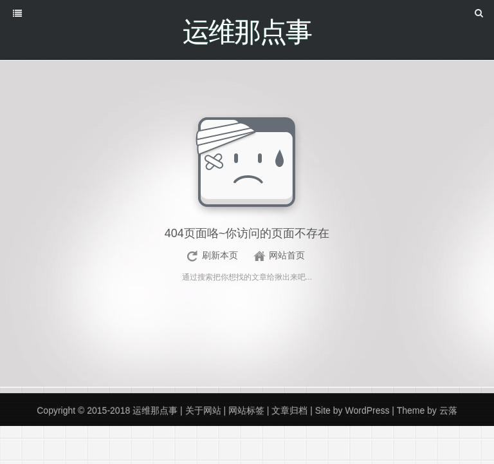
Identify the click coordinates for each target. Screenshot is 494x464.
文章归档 (289, 410)
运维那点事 (155, 410)
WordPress (367, 410)
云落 (448, 410)
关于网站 (203, 410)
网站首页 (287, 255)
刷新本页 (220, 255)
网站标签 (246, 410)
